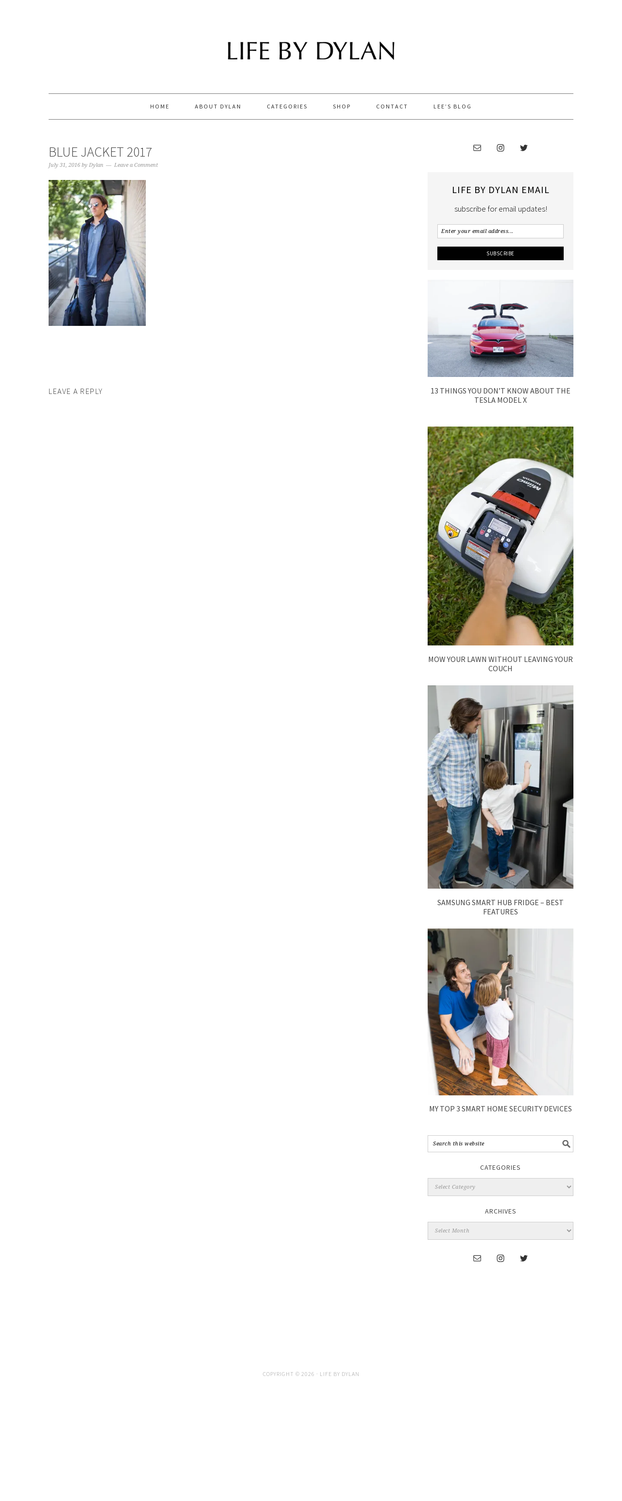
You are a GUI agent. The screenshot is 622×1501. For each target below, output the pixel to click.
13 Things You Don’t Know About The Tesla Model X (500, 395)
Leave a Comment (136, 165)
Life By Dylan (311, 42)
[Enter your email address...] (500, 231)
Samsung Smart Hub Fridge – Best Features (500, 906)
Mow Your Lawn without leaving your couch (500, 663)
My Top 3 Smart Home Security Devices (500, 1108)
